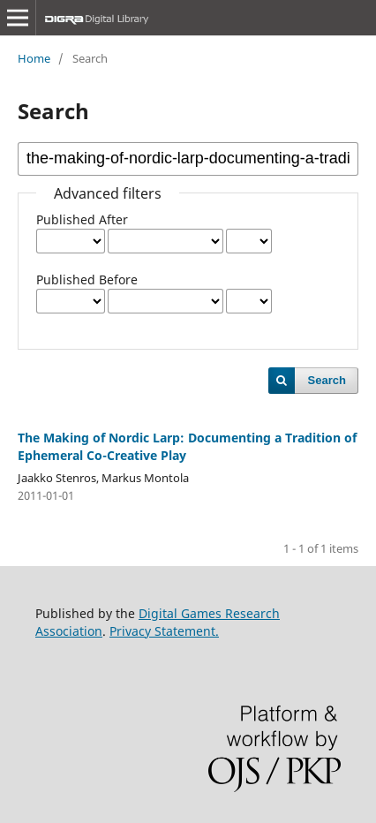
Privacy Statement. (164, 631)
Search (327, 380)
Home (34, 58)
